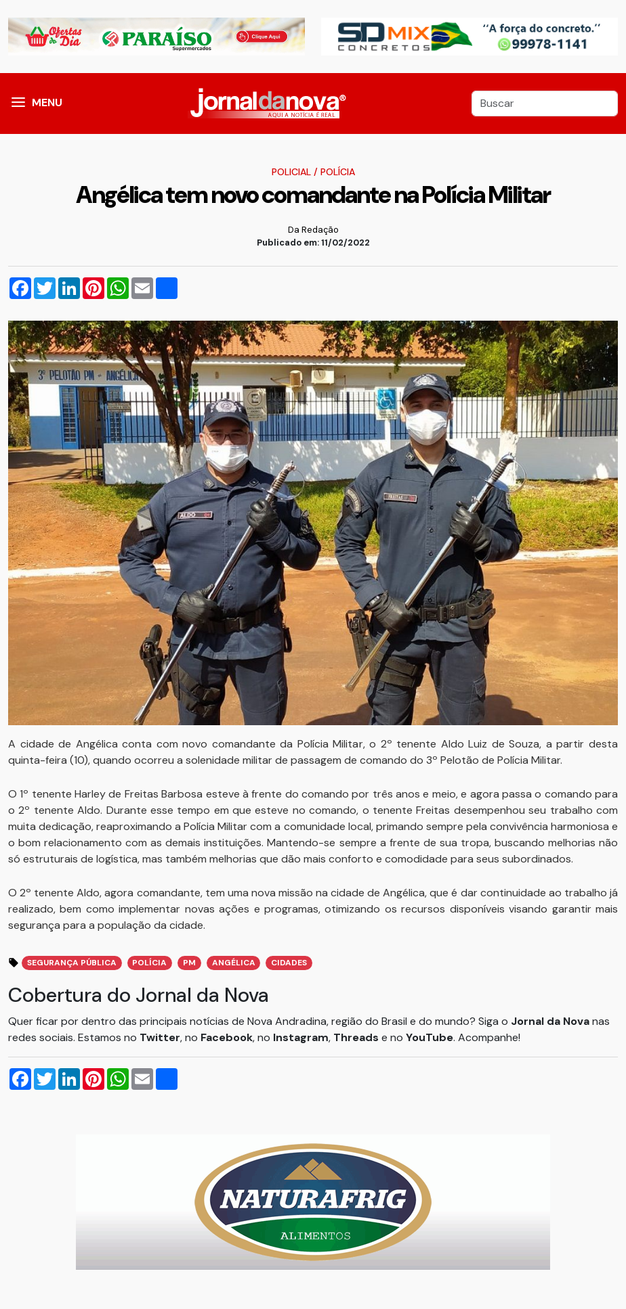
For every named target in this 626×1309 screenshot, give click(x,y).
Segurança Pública (72, 962)
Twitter (160, 1037)
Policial (291, 172)
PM (189, 962)
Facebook (227, 1037)
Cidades (289, 962)
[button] (18, 103)
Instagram (301, 1037)
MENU (47, 102)
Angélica (233, 962)
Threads (357, 1037)
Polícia (337, 172)
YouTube (429, 1037)
